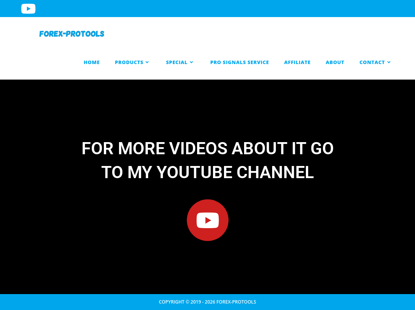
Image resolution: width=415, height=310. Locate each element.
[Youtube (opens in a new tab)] (29, 8)
